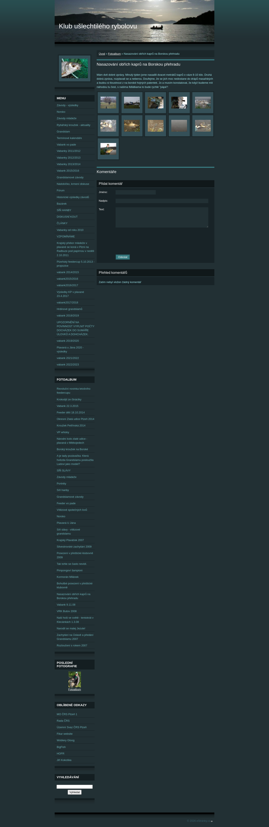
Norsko (61, 111)
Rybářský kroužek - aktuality (73, 125)
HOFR (60, 753)
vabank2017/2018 (67, 302)
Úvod (102, 53)
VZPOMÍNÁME (66, 236)
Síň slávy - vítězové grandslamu (68, 531)
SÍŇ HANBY (64, 210)
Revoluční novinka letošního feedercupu (73, 390)
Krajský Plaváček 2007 (70, 540)
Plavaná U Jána (66, 522)
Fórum (61, 190)
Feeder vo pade (66, 503)
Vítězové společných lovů (72, 509)
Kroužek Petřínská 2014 (71, 425)
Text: (101, 209)
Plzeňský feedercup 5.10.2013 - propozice (76, 263)
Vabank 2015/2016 (68, 170)
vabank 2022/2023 (68, 364)
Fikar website (65, 733)
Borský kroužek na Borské (72, 449)
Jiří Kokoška (64, 760)
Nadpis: (103, 200)
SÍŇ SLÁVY (64, 470)
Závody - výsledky (67, 105)
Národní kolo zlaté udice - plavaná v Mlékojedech (72, 440)
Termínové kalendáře (69, 138)
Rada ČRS (63, 720)
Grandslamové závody (70, 177)
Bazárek (62, 203)
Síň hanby (63, 490)
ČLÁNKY (62, 223)
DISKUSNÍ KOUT (67, 216)
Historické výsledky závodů (73, 197)
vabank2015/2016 (67, 278)
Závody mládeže (66, 118)
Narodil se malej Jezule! (71, 628)
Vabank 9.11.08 (66, 604)
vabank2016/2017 (67, 285)
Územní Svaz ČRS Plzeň (72, 727)
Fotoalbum (114, 53)
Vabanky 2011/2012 (68, 150)
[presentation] (155, 241)
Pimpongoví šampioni (69, 570)
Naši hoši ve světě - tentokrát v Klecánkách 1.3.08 (75, 619)
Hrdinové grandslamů (69, 309)
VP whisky (63, 432)
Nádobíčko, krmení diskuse (73, 183)
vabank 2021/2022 (68, 358)
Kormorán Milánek (68, 576)
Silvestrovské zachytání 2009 (74, 546)
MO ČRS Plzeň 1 (67, 714)
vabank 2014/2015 (68, 272)
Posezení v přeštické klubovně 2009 (75, 555)
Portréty (61, 483)
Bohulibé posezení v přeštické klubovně (74, 585)
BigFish (61, 747)
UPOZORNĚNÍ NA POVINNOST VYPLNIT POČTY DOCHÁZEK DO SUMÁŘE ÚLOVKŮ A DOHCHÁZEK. (75, 328)
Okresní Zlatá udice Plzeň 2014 (75, 419)
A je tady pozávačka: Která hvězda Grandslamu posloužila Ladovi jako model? (75, 459)
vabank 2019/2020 (68, 340)
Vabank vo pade (66, 144)
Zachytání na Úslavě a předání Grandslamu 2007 (75, 636)
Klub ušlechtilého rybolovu (98, 26)
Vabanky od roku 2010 (70, 230)
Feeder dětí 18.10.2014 (71, 412)
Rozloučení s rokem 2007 (72, 645)
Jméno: (103, 192)
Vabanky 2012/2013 (68, 157)
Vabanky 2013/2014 (68, 164)
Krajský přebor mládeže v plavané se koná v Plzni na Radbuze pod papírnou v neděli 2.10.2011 (75, 249)
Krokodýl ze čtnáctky (69, 399)
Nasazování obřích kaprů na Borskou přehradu (73, 596)
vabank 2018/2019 (68, 315)
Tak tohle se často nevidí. (72, 563)
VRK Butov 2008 (67, 611)
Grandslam (63, 131)
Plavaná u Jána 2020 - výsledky (70, 349)
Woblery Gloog (65, 740)
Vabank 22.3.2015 (67, 406)
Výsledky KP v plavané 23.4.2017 (70, 294)
